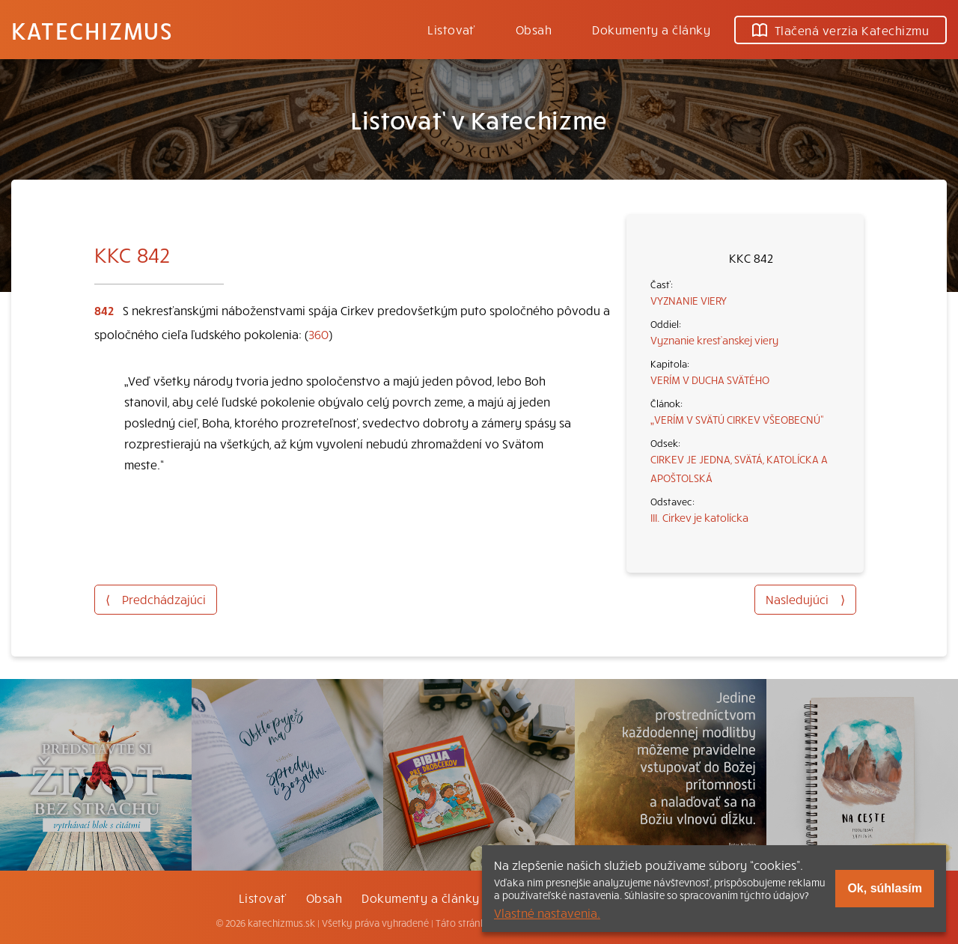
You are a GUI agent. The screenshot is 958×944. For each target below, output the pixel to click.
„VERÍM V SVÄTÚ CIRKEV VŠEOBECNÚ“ (737, 419)
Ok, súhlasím (884, 888)
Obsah (534, 29)
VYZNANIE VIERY (688, 300)
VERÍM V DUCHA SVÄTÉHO (709, 379)
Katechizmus (92, 30)
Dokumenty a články (651, 29)
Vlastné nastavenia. (547, 912)
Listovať (451, 29)
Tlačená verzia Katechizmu (840, 29)
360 (318, 333)
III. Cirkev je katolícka (699, 517)
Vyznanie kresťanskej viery (714, 340)
